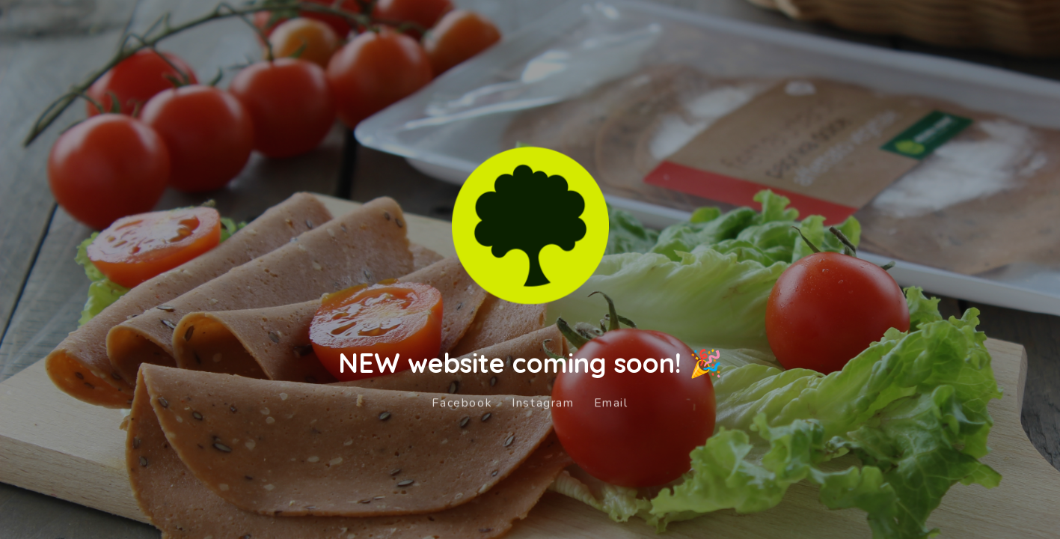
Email (611, 400)
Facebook (462, 400)
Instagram (543, 400)
